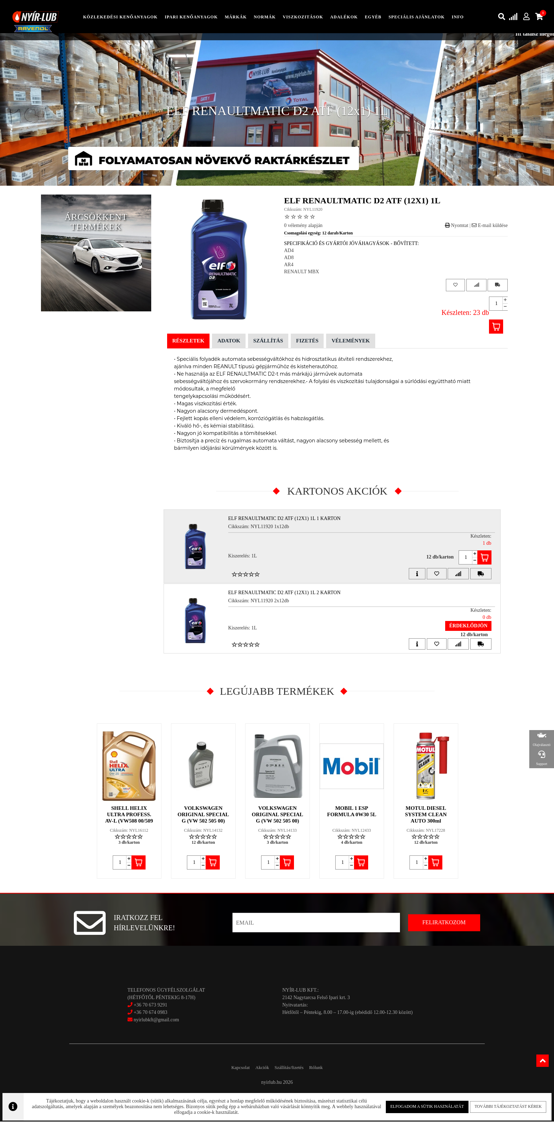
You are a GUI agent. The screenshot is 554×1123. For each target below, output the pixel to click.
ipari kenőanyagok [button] (191, 17)
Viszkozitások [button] (303, 17)
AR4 (288, 266)
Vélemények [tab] (350, 342)
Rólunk (326, 1068)
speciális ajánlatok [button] (417, 17)
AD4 (289, 252)
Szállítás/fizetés (292, 1068)
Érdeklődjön (463, 626)
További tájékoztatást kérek (498, 1105)
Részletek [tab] (188, 342)
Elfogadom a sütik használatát (421, 1105)
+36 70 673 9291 (150, 1006)
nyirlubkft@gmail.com (153, 1020)
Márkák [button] (236, 17)
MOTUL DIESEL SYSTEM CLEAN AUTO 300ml (426, 816)
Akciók (258, 1068)
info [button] (458, 17)
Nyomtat (456, 226)
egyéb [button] (373, 17)
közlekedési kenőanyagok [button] (120, 17)
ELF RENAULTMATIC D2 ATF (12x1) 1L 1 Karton (288, 519)
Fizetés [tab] (307, 342)
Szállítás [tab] (268, 342)
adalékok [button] (344, 17)
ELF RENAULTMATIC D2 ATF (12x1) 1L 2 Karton (288, 593)
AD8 (289, 259)
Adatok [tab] (228, 342)
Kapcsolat (230, 1068)
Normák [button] (265, 17)
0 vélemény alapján (303, 226)
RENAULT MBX (301, 273)
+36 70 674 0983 (150, 1013)
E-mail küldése (490, 226)
